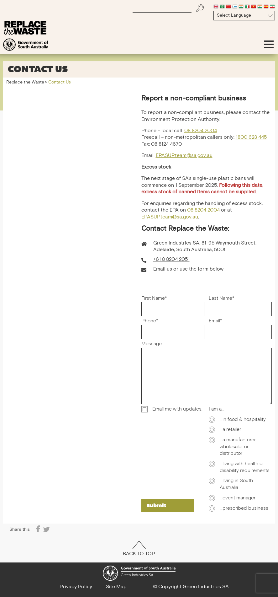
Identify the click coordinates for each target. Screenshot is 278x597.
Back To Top (139, 549)
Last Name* (221, 298)
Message (151, 344)
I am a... (216, 409)
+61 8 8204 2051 (171, 259)
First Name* (154, 298)
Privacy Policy (76, 587)
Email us (162, 269)
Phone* (149, 321)
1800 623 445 (251, 137)
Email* (215, 321)
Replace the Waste (25, 82)
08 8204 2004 (200, 131)
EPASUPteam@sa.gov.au (184, 155)
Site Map (116, 587)
